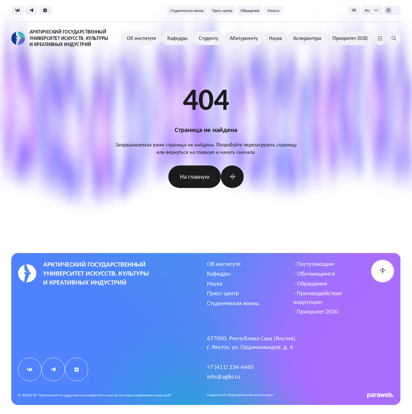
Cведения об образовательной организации (240, 395)
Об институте (223, 264)
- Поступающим (314, 264)
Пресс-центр (223, 293)
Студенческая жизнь (233, 303)
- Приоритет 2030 (316, 311)
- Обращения (310, 283)
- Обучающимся (314, 273)
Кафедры (219, 273)
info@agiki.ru (223, 376)
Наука (214, 283)
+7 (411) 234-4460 (230, 367)
